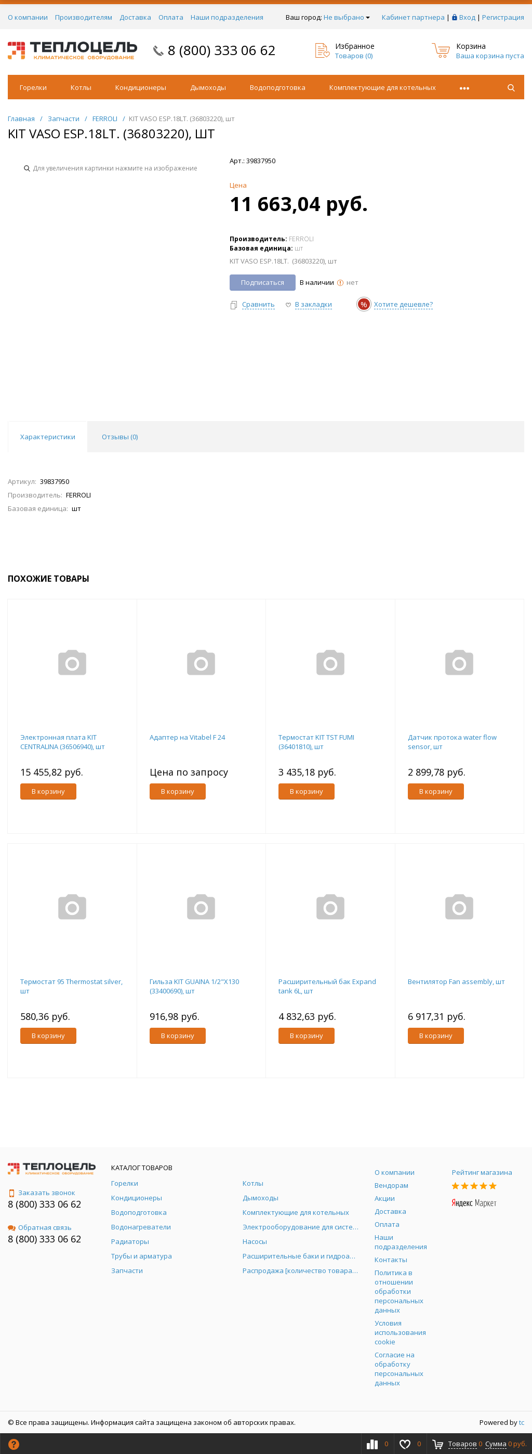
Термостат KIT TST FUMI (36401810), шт (316, 741)
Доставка (135, 17)
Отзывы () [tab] (120, 436)
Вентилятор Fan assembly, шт (456, 981)
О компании (28, 17)
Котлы (81, 87)
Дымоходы (208, 87)
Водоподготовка (277, 87)
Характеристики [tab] (47, 436)
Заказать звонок (41, 1192)
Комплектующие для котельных (382, 87)
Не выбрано (347, 17)
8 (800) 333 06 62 (222, 50)
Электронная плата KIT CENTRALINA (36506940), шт (62, 741)
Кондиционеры (140, 87)
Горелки (33, 87)
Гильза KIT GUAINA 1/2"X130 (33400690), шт (194, 986)
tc (521, 1422)
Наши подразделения (227, 17)
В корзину (48, 791)
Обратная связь (40, 1227)
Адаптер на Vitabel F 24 (187, 737)
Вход (467, 17)
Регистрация (503, 17)
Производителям (83, 17)
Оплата (170, 17)
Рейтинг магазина (482, 1172)
